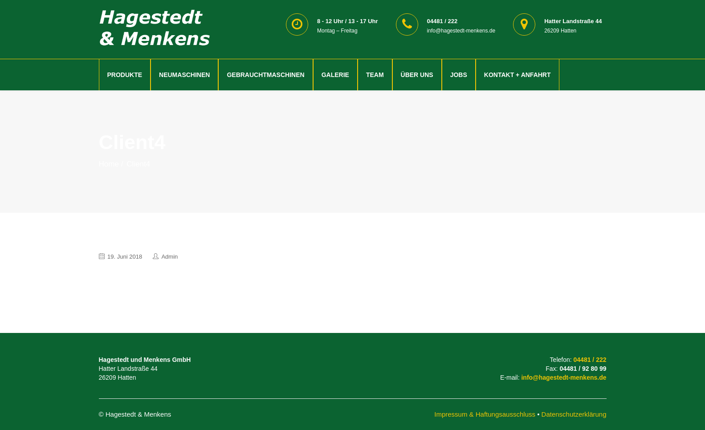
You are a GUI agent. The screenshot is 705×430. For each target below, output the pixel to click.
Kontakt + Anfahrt (517, 74)
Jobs (458, 74)
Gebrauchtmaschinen (265, 74)
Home (109, 164)
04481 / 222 (590, 359)
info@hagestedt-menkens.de (563, 377)
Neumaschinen (184, 74)
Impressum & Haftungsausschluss (484, 414)
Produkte (125, 74)
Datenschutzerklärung (574, 414)
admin (169, 256)
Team (375, 74)
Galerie (335, 74)
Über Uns (417, 74)
